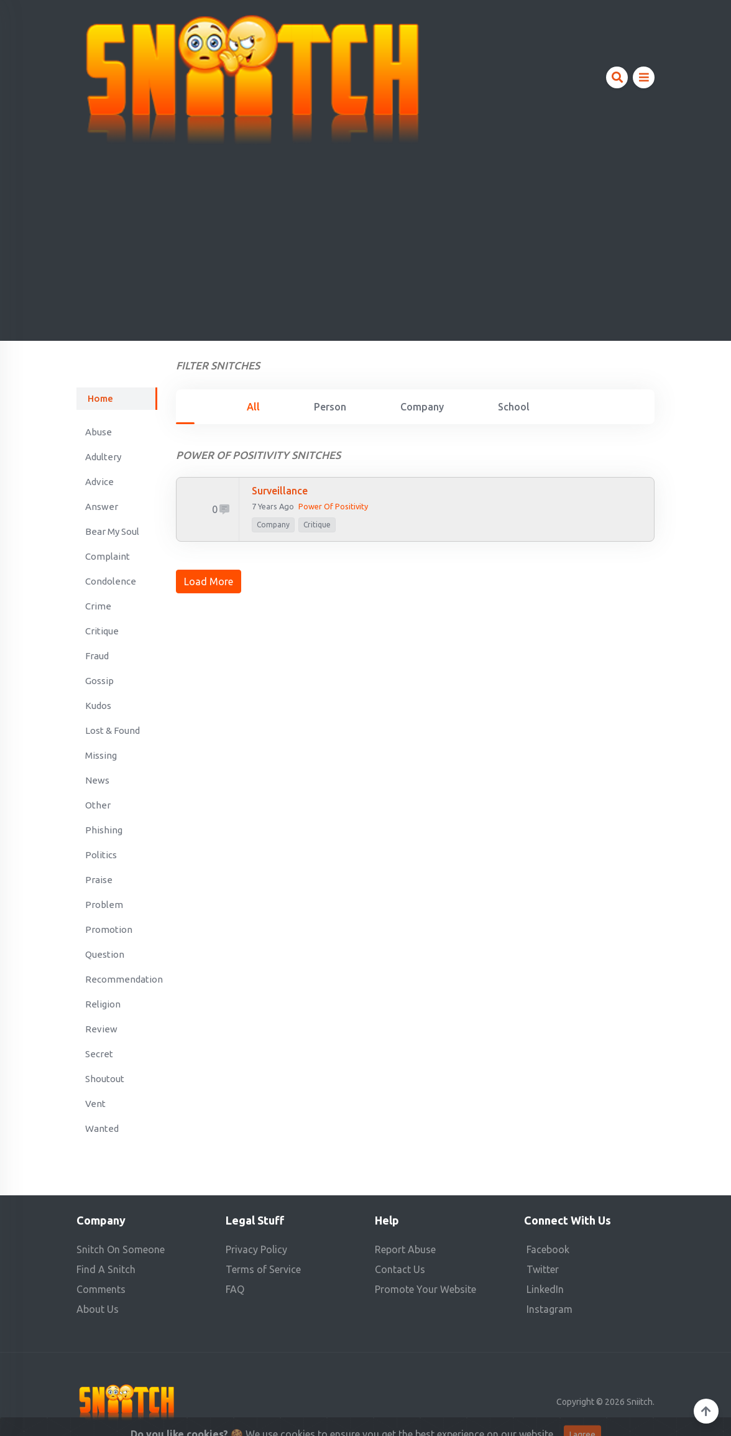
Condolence (110, 581)
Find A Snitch (106, 1269)
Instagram (549, 1309)
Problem (104, 904)
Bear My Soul (112, 531)
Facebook (547, 1249)
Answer (101, 506)
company (273, 525)
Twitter (542, 1269)
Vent (95, 1103)
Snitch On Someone (120, 1249)
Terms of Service (263, 1269)
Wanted (102, 1128)
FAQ (235, 1289)
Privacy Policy (256, 1249)
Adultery (103, 457)
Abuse (98, 432)
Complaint (107, 556)
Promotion (108, 929)
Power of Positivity (333, 506)
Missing (101, 755)
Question (104, 954)
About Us (97, 1309)
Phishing (103, 830)
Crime (98, 606)
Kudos (98, 705)
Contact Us (400, 1269)
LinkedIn (545, 1289)
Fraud (97, 656)
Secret (99, 1054)
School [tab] (514, 406)
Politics (101, 855)
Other (98, 805)
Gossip (99, 680)
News (97, 780)
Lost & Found (112, 730)
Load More (208, 581)
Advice (99, 481)
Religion (103, 1004)
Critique (102, 631)
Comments (101, 1289)
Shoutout (104, 1078)
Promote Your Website (425, 1289)
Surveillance (280, 490)
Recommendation (121, 979)
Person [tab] (330, 406)
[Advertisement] (365, 239)
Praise (99, 879)
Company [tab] (422, 406)
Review (101, 1029)
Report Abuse (405, 1249)
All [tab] (253, 406)
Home (100, 398)
